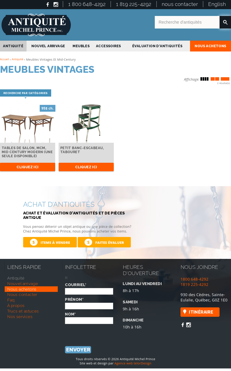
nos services (19, 316)
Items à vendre (50, 242)
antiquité (13, 46)
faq (10, 300)
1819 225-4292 (194, 284)
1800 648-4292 (194, 279)
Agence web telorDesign (132, 363)
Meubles (81, 46)
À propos (15, 305)
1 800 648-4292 (87, 4)
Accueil (4, 59)
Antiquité (17, 59)
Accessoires (108, 46)
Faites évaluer (104, 242)
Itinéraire (201, 312)
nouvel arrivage (48, 46)
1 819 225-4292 (133, 4)
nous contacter (180, 4)
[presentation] (97, 332)
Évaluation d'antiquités (157, 46)
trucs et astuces (23, 311)
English (217, 4)
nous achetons (210, 46)
